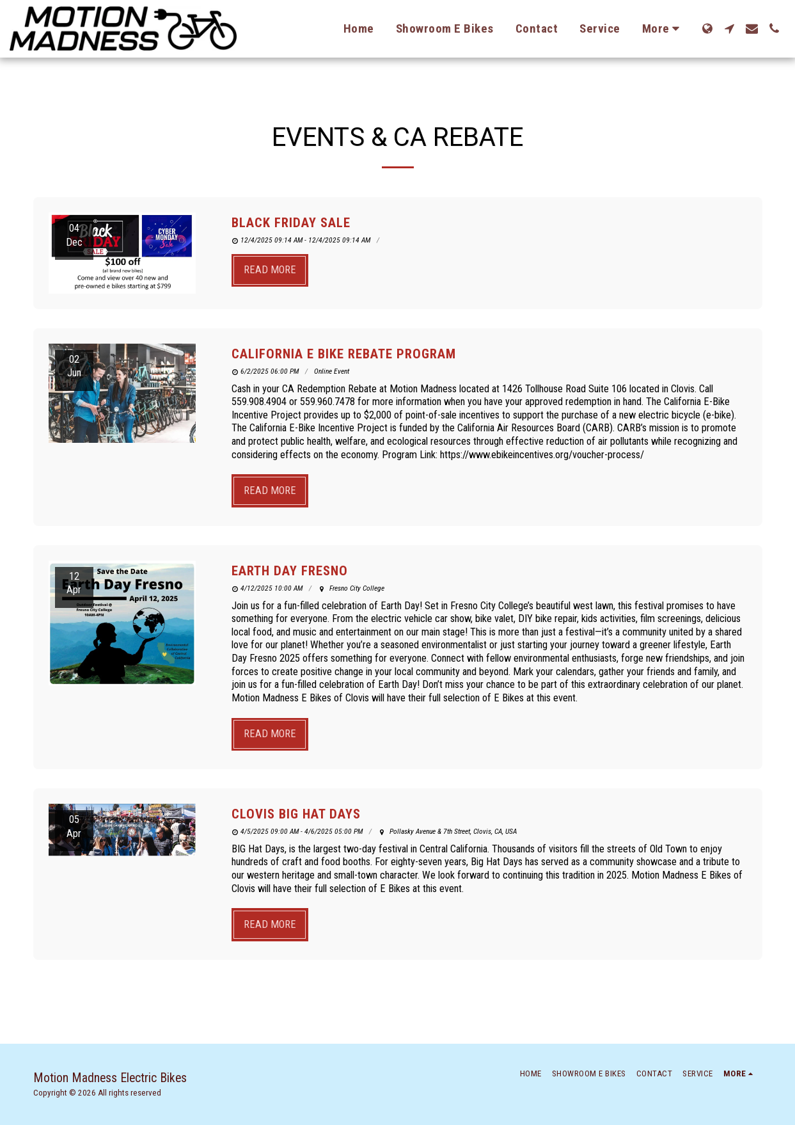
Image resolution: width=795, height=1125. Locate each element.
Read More (270, 270)
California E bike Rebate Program (344, 354)
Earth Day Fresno (290, 570)
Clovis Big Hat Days (296, 814)
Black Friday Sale (291, 222)
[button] (729, 28)
